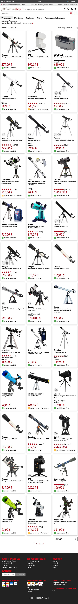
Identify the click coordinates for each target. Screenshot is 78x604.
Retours (29, 592)
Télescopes (6, 18)
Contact (55, 565)
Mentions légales (7, 563)
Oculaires (30, 18)
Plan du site (31, 565)
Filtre (39, 18)
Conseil (55, 563)
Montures (18, 18)
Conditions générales (9, 561)
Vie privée (5, 565)
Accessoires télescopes (55, 18)
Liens (29, 567)
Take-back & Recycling (9, 567)
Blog (54, 567)
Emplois (30, 563)
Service (55, 561)
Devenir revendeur (59, 585)
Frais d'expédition (33, 590)
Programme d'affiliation (60, 583)
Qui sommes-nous (33, 561)
